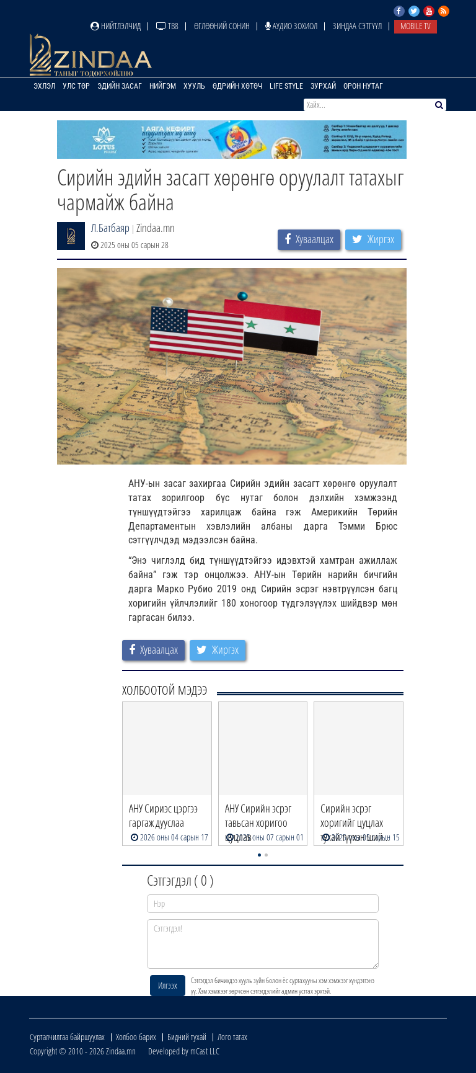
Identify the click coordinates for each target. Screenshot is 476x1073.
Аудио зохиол (291, 26)
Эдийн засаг (119, 86)
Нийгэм (162, 86)
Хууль (194, 86)
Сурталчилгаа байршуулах (67, 1037)
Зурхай (323, 86)
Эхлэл (44, 86)
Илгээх (167, 985)
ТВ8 (167, 26)
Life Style (286, 86)
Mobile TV (415, 26)
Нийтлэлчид (115, 26)
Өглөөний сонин (222, 26)
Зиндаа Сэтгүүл (357, 26)
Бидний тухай (186, 1037)
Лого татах (232, 1037)
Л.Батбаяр (110, 227)
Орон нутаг (363, 86)
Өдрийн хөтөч (237, 86)
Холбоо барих (136, 1037)
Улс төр (76, 86)
